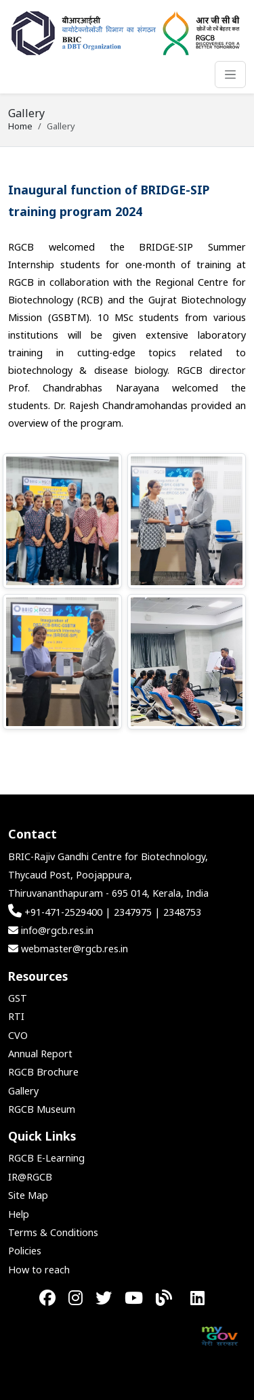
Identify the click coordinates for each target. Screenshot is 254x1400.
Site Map (28, 1195)
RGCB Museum (41, 1109)
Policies (24, 1250)
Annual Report (40, 1053)
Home (20, 126)
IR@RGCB (30, 1176)
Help (18, 1214)
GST (17, 998)
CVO (18, 1035)
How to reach (39, 1269)
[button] (62, 521)
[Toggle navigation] (230, 74)
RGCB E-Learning (46, 1157)
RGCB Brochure (43, 1071)
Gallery (23, 1090)
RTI (16, 1016)
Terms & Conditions (53, 1232)
